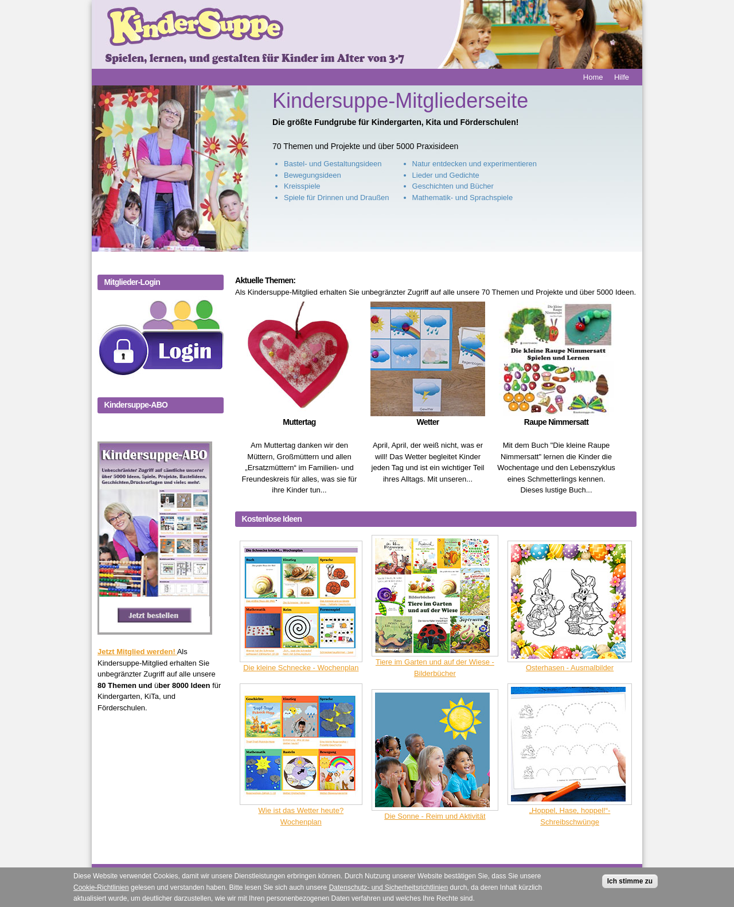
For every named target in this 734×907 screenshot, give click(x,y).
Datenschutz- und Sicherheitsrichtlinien (388, 890)
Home (593, 77)
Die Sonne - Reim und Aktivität (434, 816)
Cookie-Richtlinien (101, 890)
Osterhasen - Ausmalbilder (570, 667)
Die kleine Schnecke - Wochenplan (300, 667)
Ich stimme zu (630, 883)
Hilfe (621, 77)
